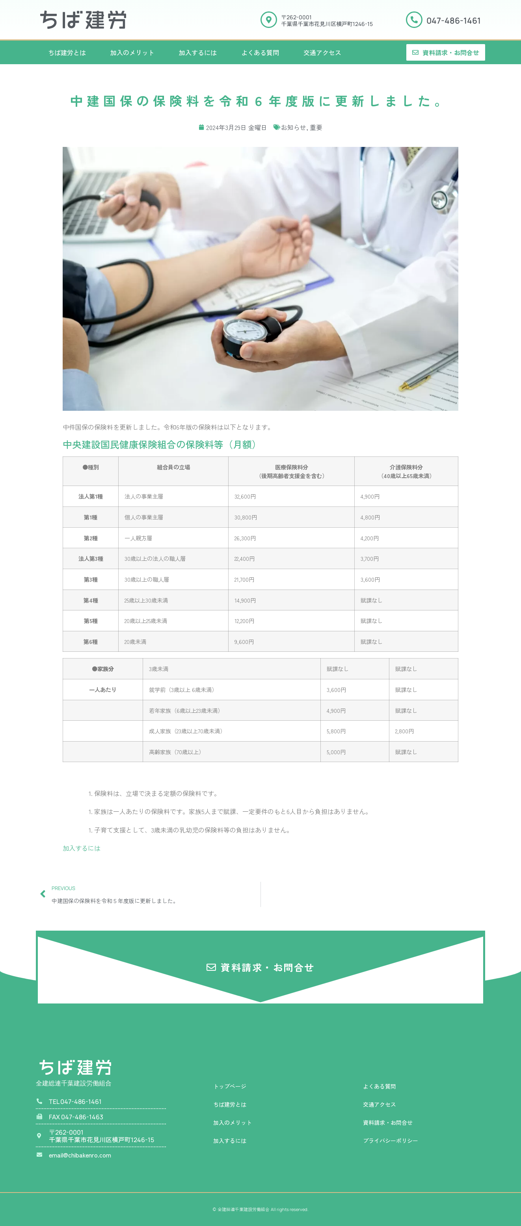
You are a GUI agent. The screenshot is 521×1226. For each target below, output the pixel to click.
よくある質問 (260, 52)
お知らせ (293, 127)
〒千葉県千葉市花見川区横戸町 (327, 20)
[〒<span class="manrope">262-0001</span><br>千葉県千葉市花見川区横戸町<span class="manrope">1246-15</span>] (268, 19)
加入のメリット (132, 52)
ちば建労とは (67, 52)
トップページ (229, 1086)
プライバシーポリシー (390, 1140)
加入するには (198, 52)
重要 (316, 127)
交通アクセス (322, 52)
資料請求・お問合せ (388, 1122)
